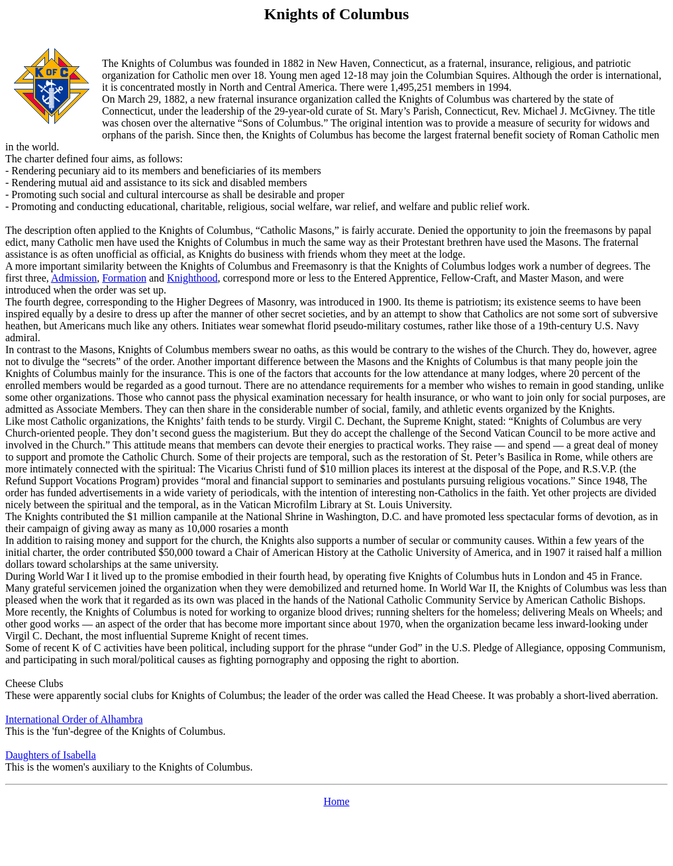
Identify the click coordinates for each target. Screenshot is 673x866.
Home (336, 801)
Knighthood (192, 278)
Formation (124, 278)
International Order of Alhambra (73, 719)
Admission (74, 278)
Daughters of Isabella (50, 755)
